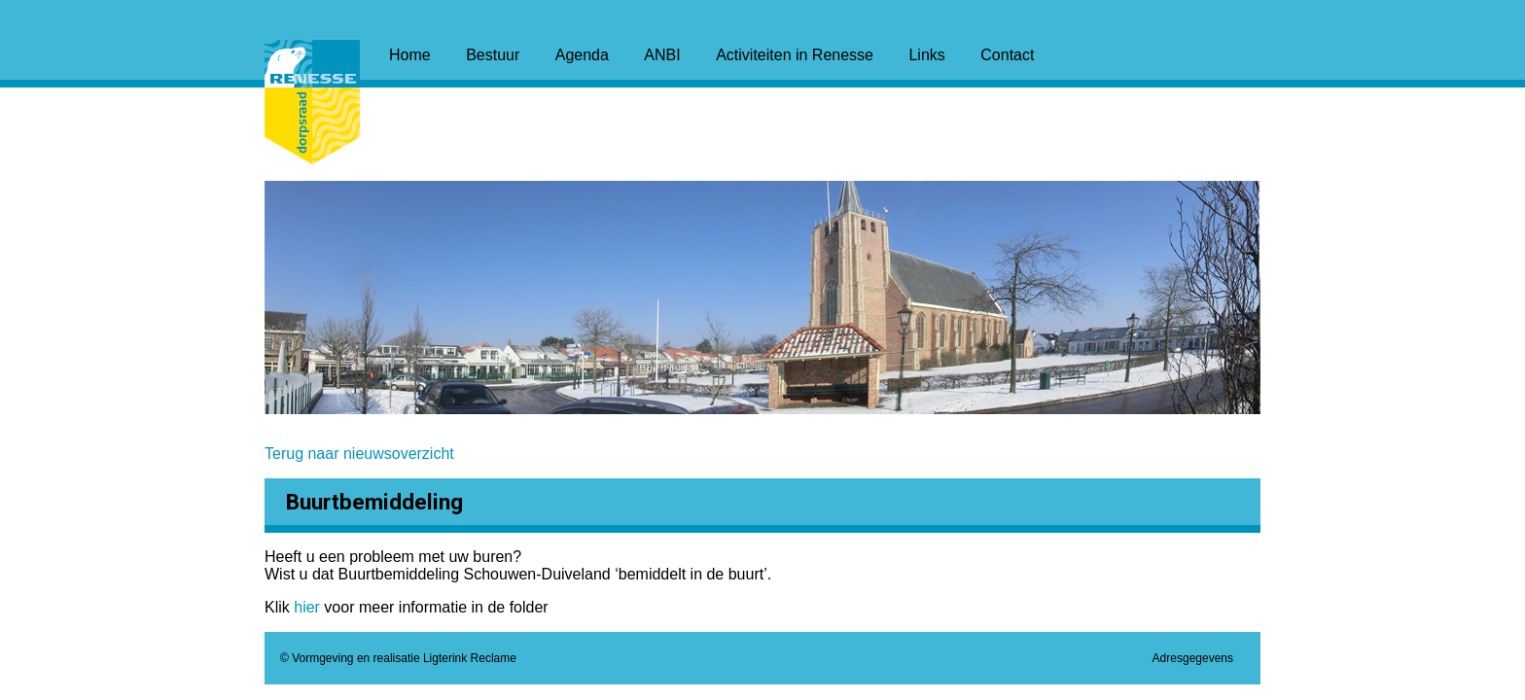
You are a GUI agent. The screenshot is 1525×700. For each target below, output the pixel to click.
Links (926, 55)
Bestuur (492, 55)
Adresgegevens (1193, 658)
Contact (1007, 55)
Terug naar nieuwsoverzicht (359, 453)
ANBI (662, 55)
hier (309, 607)
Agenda (582, 55)
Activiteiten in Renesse (794, 55)
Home (410, 55)
